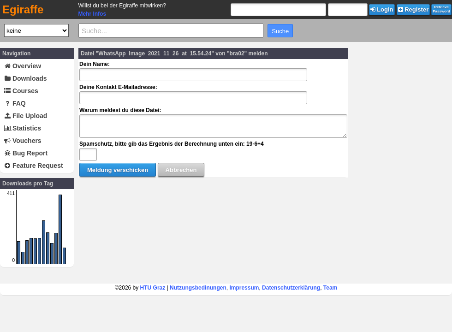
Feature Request (33, 165)
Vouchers (23, 140)
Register (413, 9)
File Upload (25, 115)
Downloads (25, 78)
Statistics (22, 128)
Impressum (244, 288)
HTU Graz (153, 288)
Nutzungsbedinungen (198, 288)
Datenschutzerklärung (291, 288)
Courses (21, 91)
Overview (22, 66)
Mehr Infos (92, 14)
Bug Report (26, 153)
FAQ (15, 103)
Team (330, 288)
